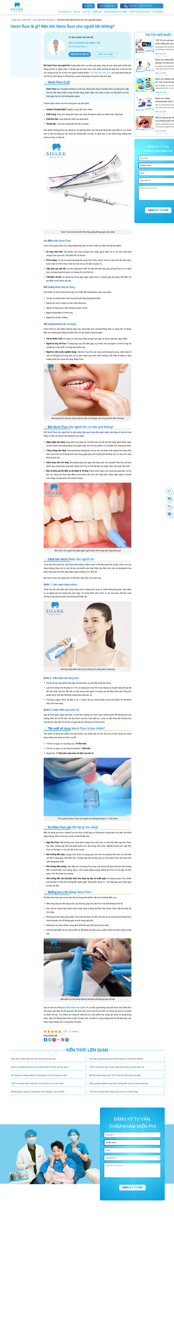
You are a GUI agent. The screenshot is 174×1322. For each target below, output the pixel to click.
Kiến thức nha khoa (140, 12)
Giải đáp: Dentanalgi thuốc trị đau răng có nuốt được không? (116, 1059)
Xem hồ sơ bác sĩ (80, 54)
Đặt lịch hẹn (105, 54)
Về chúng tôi (65, 12)
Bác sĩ (77, 12)
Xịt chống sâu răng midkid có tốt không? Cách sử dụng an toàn (39, 1075)
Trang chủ (15, 20)
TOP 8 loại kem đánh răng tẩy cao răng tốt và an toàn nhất (37, 1083)
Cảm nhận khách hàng (115, 12)
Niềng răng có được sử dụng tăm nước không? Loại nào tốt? (38, 1092)
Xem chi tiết (160, 54)
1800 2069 (133, 6)
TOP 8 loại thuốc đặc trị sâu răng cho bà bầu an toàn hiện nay (117, 1067)
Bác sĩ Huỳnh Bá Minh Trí (84, 42)
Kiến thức (27, 20)
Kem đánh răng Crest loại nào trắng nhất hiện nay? (33, 1059)
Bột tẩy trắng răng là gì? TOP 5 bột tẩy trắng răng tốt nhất (115, 1075)
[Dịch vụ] (132, 1158)
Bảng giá (97, 12)
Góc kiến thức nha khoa (43, 20)
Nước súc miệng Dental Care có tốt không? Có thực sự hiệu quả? (39, 1067)
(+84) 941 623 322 (145, 6)
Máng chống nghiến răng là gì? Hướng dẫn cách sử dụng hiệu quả (119, 1083)
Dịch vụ (86, 12)
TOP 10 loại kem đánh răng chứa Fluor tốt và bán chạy (114, 1092)
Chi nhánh (157, 12)
